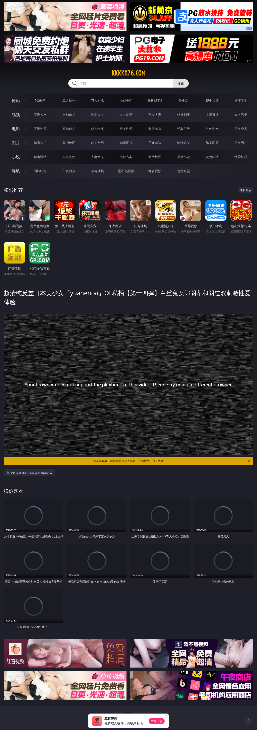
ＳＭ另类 (240, 114)
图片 (16, 142)
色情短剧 (183, 171)
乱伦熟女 (212, 129)
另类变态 (240, 129)
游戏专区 (126, 100)
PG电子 (40, 100)
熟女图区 (212, 143)
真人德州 (68, 100)
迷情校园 (154, 157)
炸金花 (183, 100)
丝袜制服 (183, 114)
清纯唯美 (183, 143)
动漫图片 (126, 143)
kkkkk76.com (128, 73)
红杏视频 (154, 171)
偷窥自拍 (40, 143)
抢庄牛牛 (240, 100)
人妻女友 (97, 157)
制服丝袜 (154, 129)
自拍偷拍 (68, 114)
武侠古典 (126, 157)
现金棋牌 (212, 100)
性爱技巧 (240, 157)
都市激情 (40, 157)
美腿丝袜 (154, 143)
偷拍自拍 (68, 129)
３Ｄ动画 (126, 114)
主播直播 (212, 114)
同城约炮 (40, 171)
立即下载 (156, 721)
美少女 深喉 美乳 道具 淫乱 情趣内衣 (29, 473)
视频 (16, 114)
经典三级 (183, 129)
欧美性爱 (126, 129)
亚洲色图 (68, 143)
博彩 (16, 100)
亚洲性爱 (40, 129)
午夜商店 (68, 171)
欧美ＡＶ (97, 114)
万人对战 (97, 100)
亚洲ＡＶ (40, 114)
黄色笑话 (212, 157)
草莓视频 (97, 171)
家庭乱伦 (68, 157)
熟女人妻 (154, 114)
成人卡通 (97, 129)
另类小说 (183, 157)
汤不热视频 (126, 171)
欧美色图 (97, 143)
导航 (16, 171)
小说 (16, 156)
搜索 (180, 83)
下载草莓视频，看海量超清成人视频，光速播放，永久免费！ (171, 460)
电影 (16, 128)
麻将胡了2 (154, 100)
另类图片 (240, 143)
